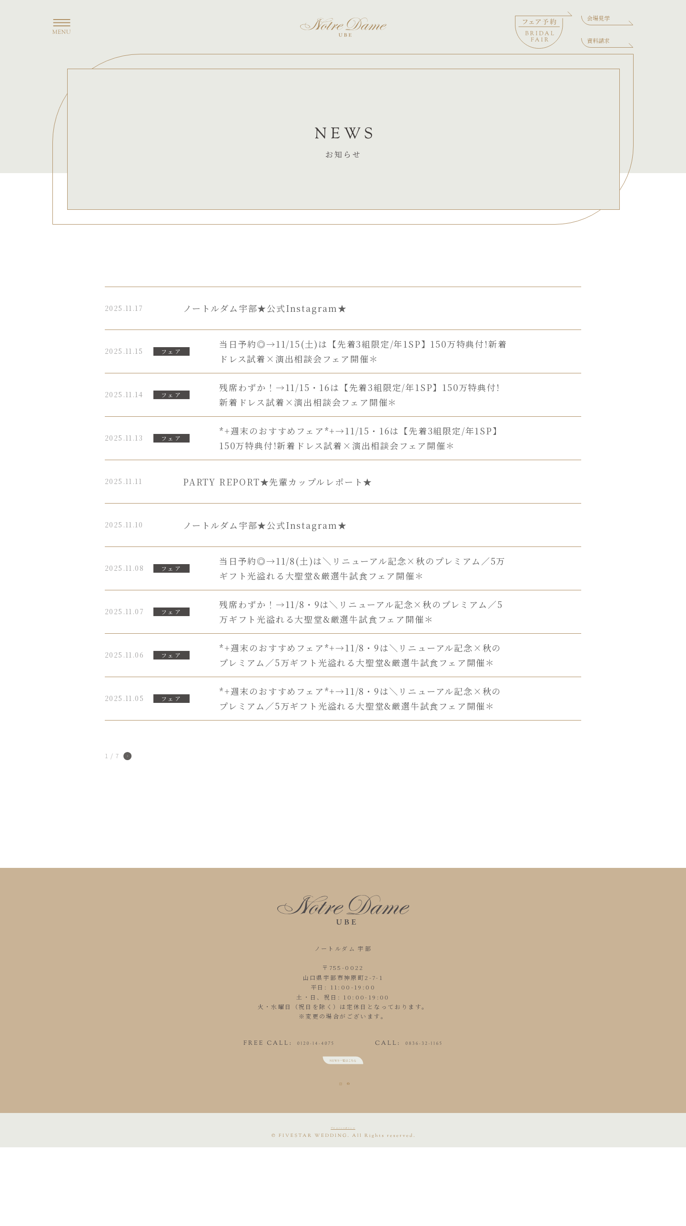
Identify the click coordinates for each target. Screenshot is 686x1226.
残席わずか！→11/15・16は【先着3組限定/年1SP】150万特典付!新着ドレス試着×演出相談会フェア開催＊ (359, 394)
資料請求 (598, 40)
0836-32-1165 (454, 1057)
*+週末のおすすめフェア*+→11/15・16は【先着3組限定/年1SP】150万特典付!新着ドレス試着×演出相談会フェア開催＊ (360, 438)
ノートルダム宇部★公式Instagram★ (265, 308)
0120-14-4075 (285, 1057)
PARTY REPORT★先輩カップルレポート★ (278, 481)
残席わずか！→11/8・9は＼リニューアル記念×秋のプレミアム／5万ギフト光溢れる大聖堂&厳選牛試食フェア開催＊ (361, 611)
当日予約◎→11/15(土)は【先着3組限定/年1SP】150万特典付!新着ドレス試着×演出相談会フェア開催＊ (363, 351)
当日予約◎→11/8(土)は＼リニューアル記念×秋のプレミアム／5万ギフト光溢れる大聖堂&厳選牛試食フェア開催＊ (362, 568)
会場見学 (598, 18)
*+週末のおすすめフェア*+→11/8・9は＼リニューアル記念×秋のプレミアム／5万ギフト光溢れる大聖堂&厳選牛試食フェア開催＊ (360, 655)
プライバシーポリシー (343, 1199)
